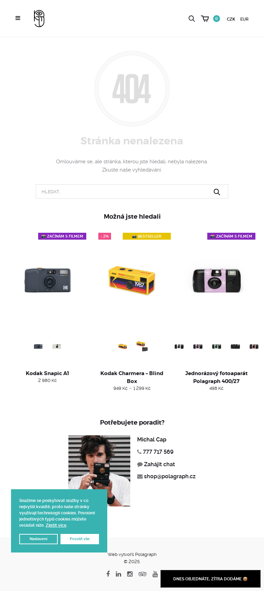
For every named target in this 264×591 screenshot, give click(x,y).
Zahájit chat (159, 464)
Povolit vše (80, 539)
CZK (231, 19)
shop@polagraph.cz (170, 476)
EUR (244, 19)
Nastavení (38, 539)
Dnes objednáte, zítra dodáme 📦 (210, 579)
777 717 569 (158, 452)
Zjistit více (56, 525)
